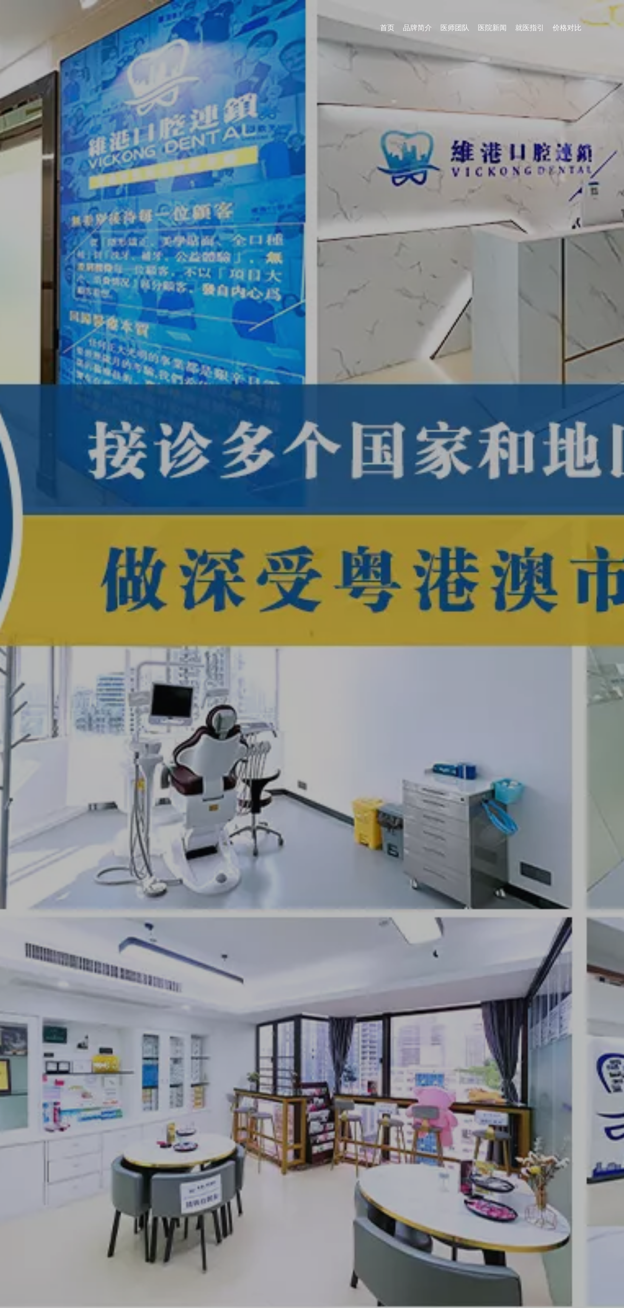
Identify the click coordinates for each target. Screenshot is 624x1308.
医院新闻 (535, 16)
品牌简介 (464, 16)
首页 (435, 16)
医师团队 (499, 16)
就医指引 (571, 16)
